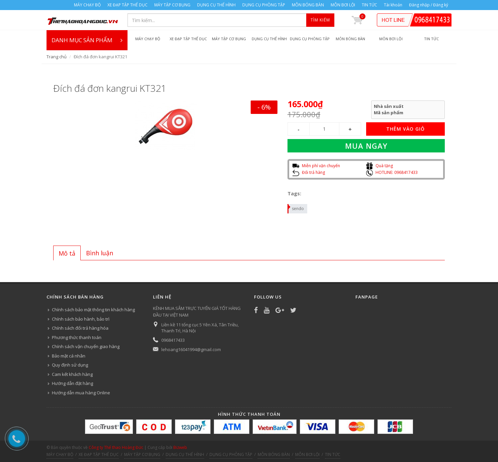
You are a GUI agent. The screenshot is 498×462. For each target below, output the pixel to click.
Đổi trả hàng (309, 172)
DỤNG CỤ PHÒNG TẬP (263, 5)
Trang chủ (57, 57)
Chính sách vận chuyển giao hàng (85, 346)
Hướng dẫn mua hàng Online (81, 393)
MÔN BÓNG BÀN (308, 5)
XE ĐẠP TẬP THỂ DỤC (127, 5)
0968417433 (173, 340)
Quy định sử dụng (70, 365)
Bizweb (180, 447)
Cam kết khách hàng (72, 374)
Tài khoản (393, 5)
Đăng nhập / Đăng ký (428, 5)
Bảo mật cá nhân (68, 356)
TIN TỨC (369, 5)
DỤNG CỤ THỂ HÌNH (216, 5)
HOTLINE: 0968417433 (392, 172)
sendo (296, 207)
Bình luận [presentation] (99, 253)
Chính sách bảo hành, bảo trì (80, 319)
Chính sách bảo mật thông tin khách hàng (93, 310)
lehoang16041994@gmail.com (191, 349)
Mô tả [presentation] (67, 253)
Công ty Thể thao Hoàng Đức (116, 447)
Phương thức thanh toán (76, 337)
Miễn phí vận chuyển (316, 166)
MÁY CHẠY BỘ (87, 5)
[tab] (67, 253)
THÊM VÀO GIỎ (405, 129)
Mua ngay (366, 146)
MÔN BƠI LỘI (343, 5)
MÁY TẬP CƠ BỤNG (172, 5)
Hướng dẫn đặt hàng (72, 383)
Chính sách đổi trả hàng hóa (80, 328)
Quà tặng (379, 166)
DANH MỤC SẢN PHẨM (87, 40)
